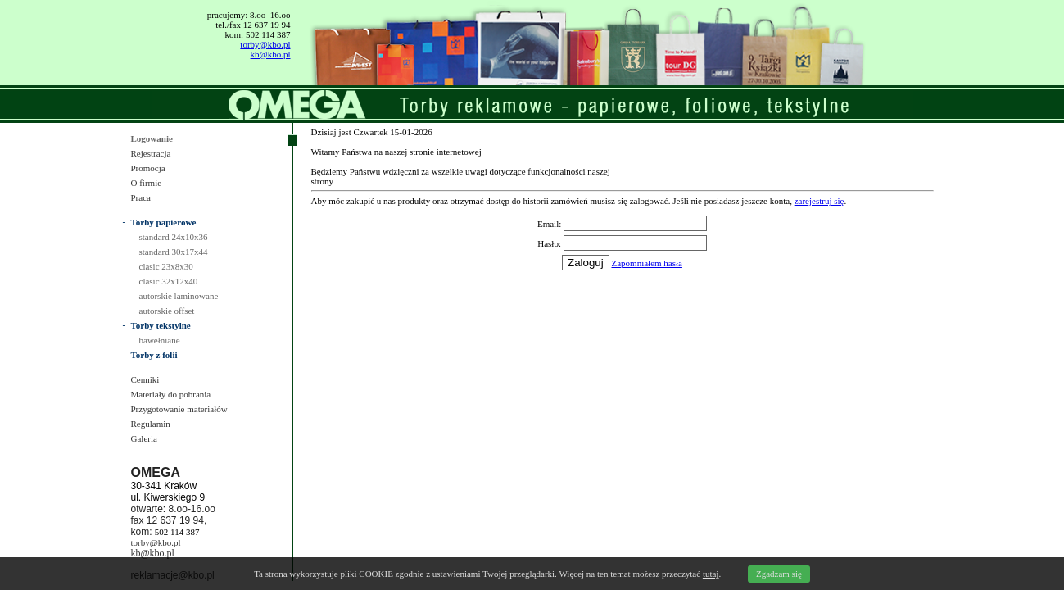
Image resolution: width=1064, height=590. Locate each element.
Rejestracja (151, 153)
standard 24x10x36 (173, 237)
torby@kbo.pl (265, 44)
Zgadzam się (779, 574)
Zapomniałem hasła (647, 263)
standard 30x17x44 (173, 251)
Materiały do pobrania (171, 394)
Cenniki (145, 379)
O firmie (146, 183)
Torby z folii (154, 355)
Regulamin (150, 424)
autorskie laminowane (179, 296)
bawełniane (159, 340)
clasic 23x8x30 (166, 266)
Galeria (144, 438)
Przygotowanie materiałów (179, 409)
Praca (141, 197)
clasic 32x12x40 (168, 281)
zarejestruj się (819, 201)
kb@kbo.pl (271, 54)
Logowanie (152, 138)
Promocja (148, 168)
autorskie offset (167, 310)
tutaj (711, 574)
